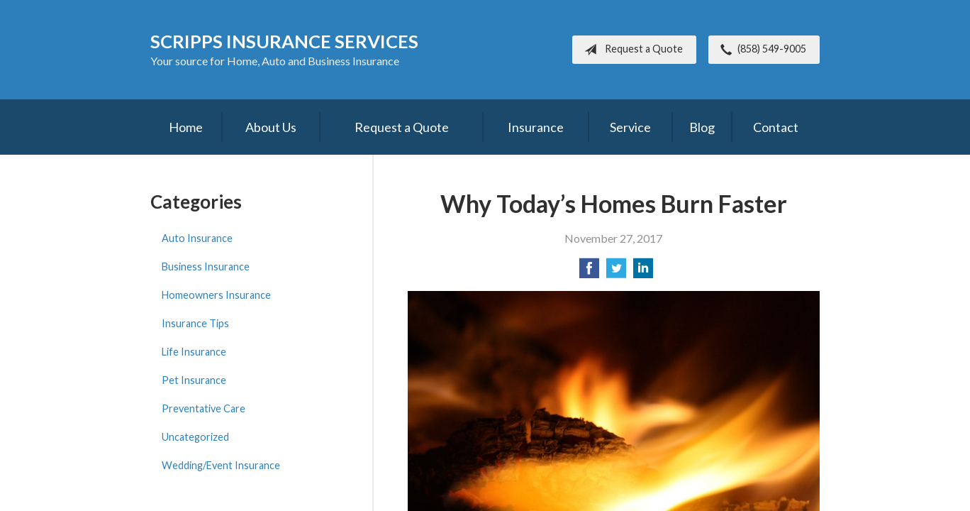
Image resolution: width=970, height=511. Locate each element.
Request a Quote (631, 49)
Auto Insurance (197, 238)
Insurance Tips (195, 323)
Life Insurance (194, 352)
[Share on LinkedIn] (643, 272)
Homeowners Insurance (216, 295)
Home (186, 127)
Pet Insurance (194, 380)
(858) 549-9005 (760, 49)
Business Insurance (206, 266)
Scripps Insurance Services (284, 41)
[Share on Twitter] (616, 272)
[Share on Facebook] (589, 272)
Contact (775, 127)
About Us (270, 127)
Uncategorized (195, 437)
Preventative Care (203, 408)
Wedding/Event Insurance (221, 465)
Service (630, 127)
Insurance (536, 127)
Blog (702, 127)
